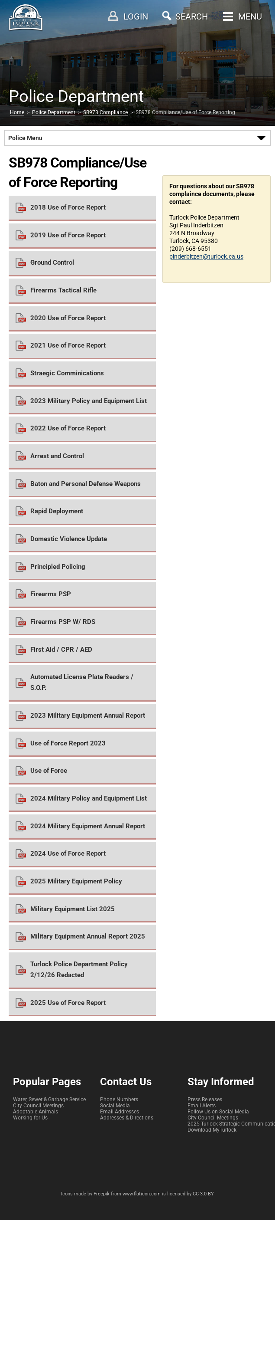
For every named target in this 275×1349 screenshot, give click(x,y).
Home (17, 112)
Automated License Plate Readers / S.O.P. (81, 682)
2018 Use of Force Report (68, 207)
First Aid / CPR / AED (61, 649)
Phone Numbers (119, 1099)
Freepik (102, 1194)
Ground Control (52, 262)
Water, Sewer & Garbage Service (49, 1099)
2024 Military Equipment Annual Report (87, 826)
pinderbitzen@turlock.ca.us (206, 256)
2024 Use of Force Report (68, 853)
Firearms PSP (50, 594)
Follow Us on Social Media (218, 1112)
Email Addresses (119, 1112)
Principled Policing (57, 567)
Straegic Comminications (67, 373)
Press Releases (205, 1099)
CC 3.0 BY (203, 1194)
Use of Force (48, 771)
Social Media (115, 1106)
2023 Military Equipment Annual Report (87, 715)
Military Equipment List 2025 (72, 909)
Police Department (53, 112)
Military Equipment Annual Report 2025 (87, 936)
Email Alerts (202, 1106)
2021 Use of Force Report (68, 345)
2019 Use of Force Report (68, 235)
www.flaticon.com (142, 1194)
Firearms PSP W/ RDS (62, 622)
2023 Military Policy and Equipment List (88, 401)
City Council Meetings (38, 1106)
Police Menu (25, 138)
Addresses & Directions (126, 1118)
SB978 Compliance (105, 112)
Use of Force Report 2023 (68, 743)
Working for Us (30, 1118)
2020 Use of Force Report (68, 318)
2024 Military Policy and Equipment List (88, 798)
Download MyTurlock (212, 1130)
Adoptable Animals (35, 1112)
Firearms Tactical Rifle (63, 290)
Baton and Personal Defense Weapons (85, 484)
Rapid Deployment (56, 511)
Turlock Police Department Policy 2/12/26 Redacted (79, 969)
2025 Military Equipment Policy (76, 881)
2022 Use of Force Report (68, 428)
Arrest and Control (57, 456)
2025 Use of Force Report (68, 1003)
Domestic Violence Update (68, 539)
